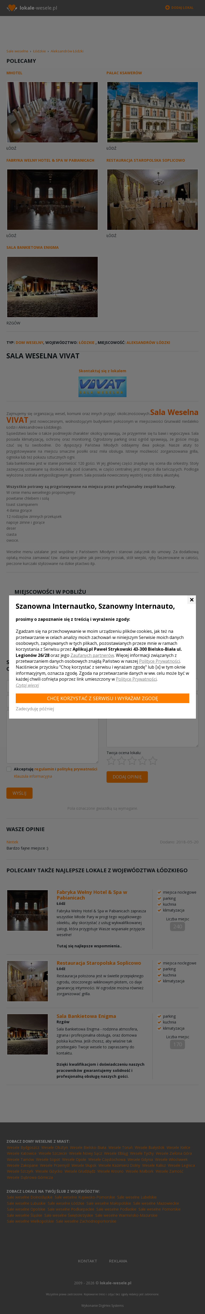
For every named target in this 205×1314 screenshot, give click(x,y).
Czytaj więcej (27, 685)
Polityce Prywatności (159, 661)
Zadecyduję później (35, 709)
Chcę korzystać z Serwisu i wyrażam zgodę (102, 698)
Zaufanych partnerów (92, 655)
